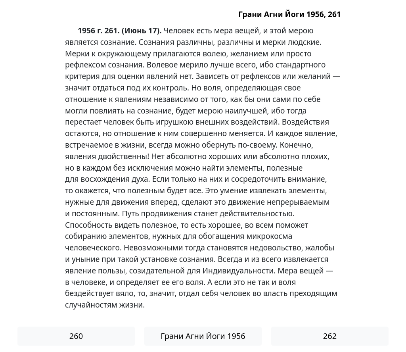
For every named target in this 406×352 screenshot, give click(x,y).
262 (330, 336)
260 (76, 336)
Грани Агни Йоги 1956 (203, 336)
